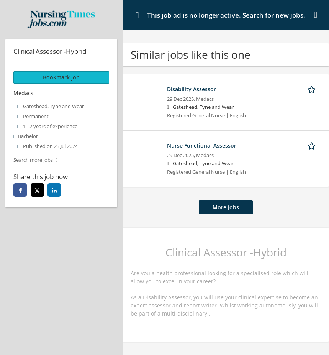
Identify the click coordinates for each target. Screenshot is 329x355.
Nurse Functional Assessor (201, 145)
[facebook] (20, 190)
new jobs (289, 15)
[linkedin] (54, 190)
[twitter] (37, 190)
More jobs (226, 207)
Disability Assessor (191, 89)
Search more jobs (33, 160)
